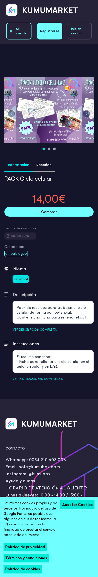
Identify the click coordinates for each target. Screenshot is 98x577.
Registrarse (49, 31)
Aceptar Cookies (77, 504)
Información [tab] (18, 165)
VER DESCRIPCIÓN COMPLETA (35, 329)
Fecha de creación (20, 228)
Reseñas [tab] (44, 165)
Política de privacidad (25, 547)
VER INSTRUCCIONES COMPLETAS (38, 378)
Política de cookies (22, 569)
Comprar (49, 212)
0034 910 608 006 (47, 459)
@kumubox (39, 473)
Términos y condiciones (26, 558)
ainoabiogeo (16, 253)
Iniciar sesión (76, 31)
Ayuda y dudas (20, 480)
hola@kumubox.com (39, 466)
